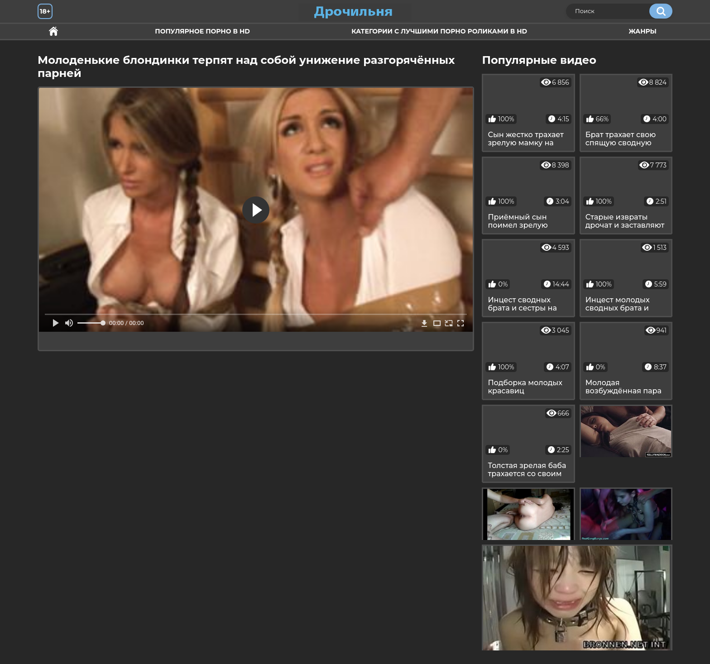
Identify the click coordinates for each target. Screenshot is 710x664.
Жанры (642, 31)
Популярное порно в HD (202, 31)
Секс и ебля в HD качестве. (53, 31)
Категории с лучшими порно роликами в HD (439, 31)
